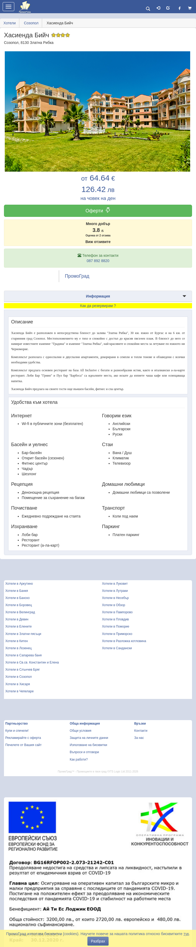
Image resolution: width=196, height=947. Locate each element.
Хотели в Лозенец (18, 648)
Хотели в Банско (17, 598)
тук (186, 934)
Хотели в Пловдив (115, 619)
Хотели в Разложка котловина (124, 641)
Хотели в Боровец (18, 605)
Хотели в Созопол (18, 677)
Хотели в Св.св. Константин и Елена (32, 662)
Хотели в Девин (16, 619)
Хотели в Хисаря (17, 684)
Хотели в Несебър (115, 598)
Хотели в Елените (18, 626)
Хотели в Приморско (117, 634)
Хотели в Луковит (115, 583)
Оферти (98, 210)
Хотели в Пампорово (117, 612)
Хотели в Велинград (20, 612)
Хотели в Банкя (16, 591)
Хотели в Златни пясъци (23, 634)
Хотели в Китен (16, 641)
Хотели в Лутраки (115, 591)
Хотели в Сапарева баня (23, 655)
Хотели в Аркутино (19, 583)
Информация (98, 296)
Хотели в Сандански (117, 648)
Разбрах (98, 941)
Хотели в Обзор (113, 605)
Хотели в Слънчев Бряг (22, 669)
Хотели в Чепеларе (19, 691)
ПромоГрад (77, 276)
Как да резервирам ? (98, 306)
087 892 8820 (98, 261)
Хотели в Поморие (115, 626)
